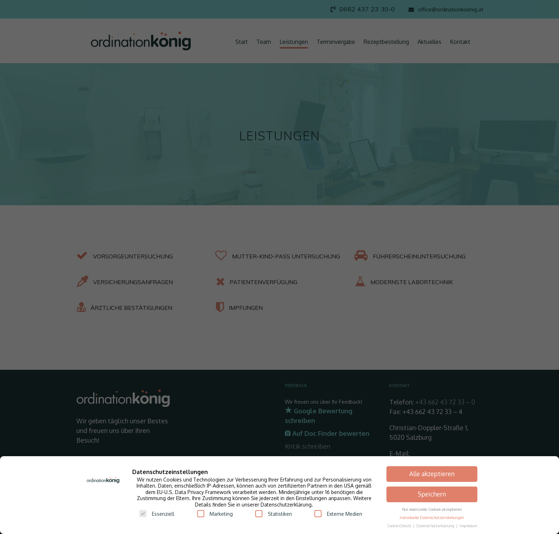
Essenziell (156, 513)
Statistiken (273, 513)
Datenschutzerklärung (435, 525)
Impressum (468, 525)
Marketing (215, 513)
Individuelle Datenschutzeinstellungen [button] (432, 517)
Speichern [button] (432, 494)
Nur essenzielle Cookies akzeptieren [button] (432, 509)
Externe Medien (338, 513)
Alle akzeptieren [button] (432, 474)
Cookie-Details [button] (399, 525)
